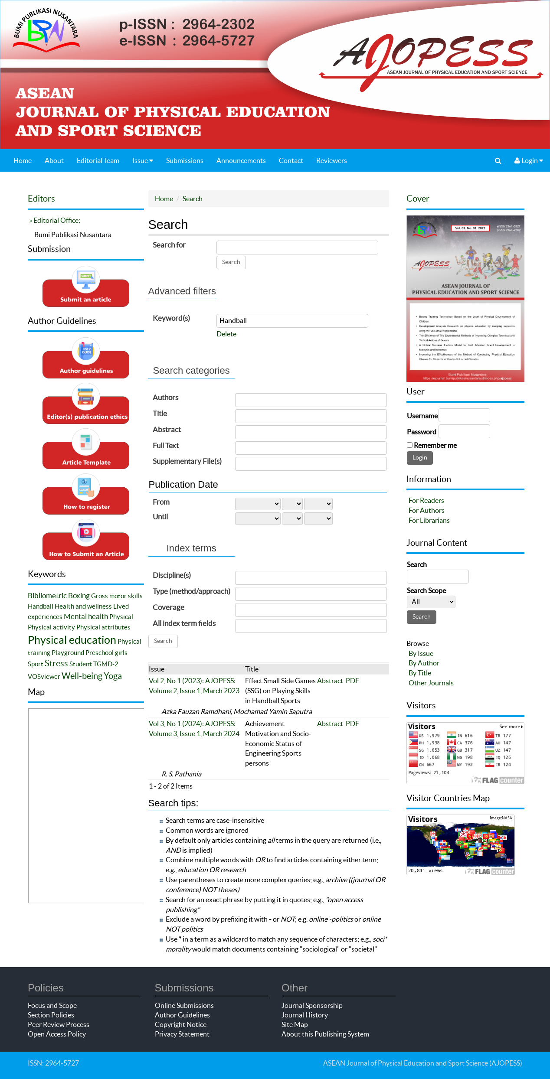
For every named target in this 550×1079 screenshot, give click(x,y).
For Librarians (429, 520)
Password (421, 432)
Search (193, 198)
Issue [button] (142, 160)
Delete (226, 334)
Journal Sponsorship (312, 1005)
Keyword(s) (171, 318)
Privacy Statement (182, 1034)
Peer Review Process (58, 1024)
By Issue (421, 653)
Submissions (184, 160)
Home (22, 160)
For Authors (427, 510)
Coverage (168, 607)
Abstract (167, 429)
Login (528, 160)
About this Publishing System (325, 1034)
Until (160, 516)
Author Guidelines (182, 1015)
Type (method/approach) (191, 591)
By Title (420, 673)
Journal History (305, 1015)
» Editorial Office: (54, 220)
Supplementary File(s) (187, 461)
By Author (424, 663)
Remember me (435, 445)
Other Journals (431, 683)
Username (422, 416)
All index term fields (184, 623)
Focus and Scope (52, 1005)
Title (160, 413)
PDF (352, 681)
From (161, 502)
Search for (169, 245)
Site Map (295, 1024)
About (54, 160)
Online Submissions (184, 1005)
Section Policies (51, 1015)
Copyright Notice (180, 1024)
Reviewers (331, 160)
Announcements (241, 160)
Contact (291, 160)
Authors (165, 397)
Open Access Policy (57, 1034)
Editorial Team (98, 160)
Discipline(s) (172, 575)
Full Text (166, 445)
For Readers (426, 500)
